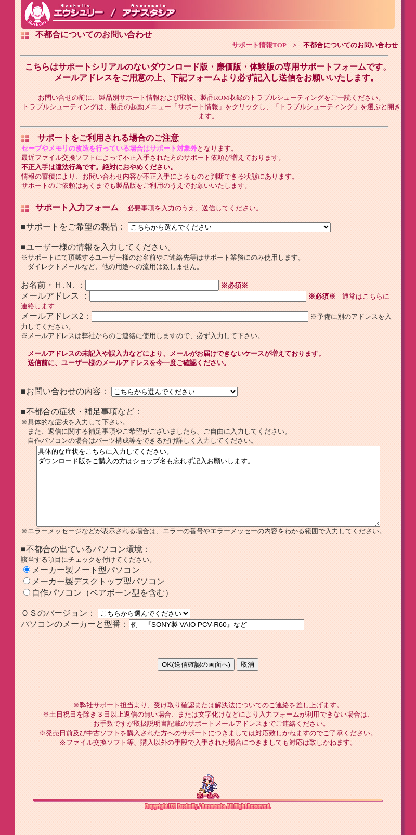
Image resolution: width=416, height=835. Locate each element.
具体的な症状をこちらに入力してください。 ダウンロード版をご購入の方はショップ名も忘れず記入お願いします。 (208, 493)
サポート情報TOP (259, 44)
